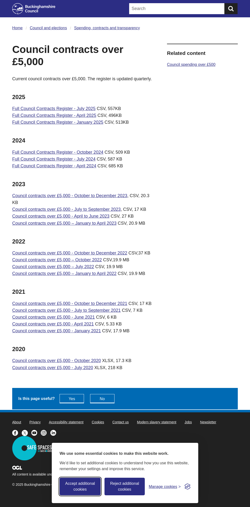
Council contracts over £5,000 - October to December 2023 (69, 195)
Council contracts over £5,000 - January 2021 (56, 330)
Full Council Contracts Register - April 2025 (54, 115)
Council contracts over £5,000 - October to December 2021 (69, 303)
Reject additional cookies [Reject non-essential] (124, 486)
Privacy (35, 422)
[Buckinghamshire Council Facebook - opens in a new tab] (17, 432)
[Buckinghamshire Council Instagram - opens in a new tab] (45, 432)
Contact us (120, 422)
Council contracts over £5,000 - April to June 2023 (60, 216)
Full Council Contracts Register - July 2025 (53, 108)
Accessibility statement (66, 422)
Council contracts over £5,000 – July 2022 (53, 266)
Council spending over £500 (191, 64)
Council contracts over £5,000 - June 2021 (53, 317)
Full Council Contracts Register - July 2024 (53, 159)
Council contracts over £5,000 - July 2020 (52, 367)
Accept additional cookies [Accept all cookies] (80, 486)
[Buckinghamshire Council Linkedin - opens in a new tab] (54, 432)
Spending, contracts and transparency (107, 28)
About (16, 422)
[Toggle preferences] (165, 487)
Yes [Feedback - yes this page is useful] (72, 399)
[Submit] (231, 8)
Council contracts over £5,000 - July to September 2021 (66, 310)
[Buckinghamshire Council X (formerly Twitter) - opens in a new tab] (26, 432)
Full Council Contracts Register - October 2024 (57, 152)
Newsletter (208, 422)
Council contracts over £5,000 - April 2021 (53, 324)
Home (17, 28)
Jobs (188, 422)
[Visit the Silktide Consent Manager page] (187, 486)
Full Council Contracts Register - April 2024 (54, 165)
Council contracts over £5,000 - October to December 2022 (69, 253)
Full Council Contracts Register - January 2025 (57, 122)
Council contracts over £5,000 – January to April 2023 (64, 223)
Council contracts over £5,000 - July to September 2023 (66, 209)
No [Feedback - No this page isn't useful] (102, 399)
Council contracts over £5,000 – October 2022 (57, 259)
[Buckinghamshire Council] (33, 8)
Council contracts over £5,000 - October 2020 (56, 360)
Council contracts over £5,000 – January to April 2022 (64, 273)
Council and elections (48, 28)
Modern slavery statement (156, 422)
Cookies (98, 422)
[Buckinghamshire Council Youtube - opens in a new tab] (36, 432)
